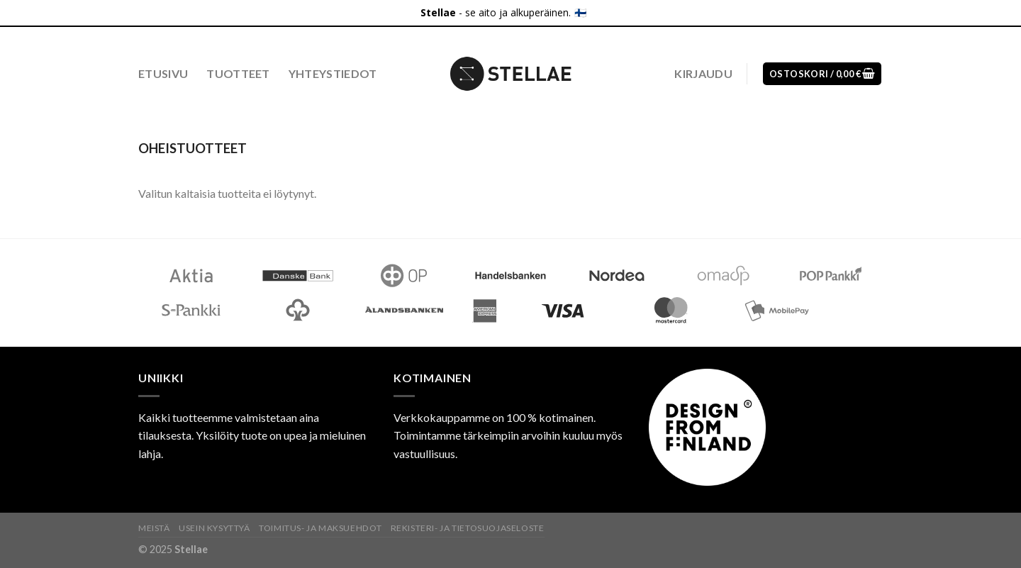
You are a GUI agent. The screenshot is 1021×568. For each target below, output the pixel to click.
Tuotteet (238, 73)
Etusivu (163, 73)
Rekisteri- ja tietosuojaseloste (468, 528)
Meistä (154, 528)
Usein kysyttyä (214, 528)
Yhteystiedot (333, 73)
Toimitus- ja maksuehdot (320, 528)
